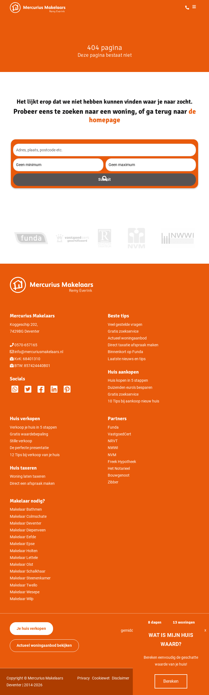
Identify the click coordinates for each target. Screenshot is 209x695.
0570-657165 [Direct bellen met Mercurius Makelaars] (25, 345)
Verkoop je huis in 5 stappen (33, 427)
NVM (112, 455)
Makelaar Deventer (25, 523)
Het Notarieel (119, 468)
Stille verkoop (21, 441)
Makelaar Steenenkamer (30, 578)
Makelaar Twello (23, 585)
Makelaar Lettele (24, 557)
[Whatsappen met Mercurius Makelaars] (15, 389)
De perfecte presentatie (29, 448)
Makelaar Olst (21, 564)
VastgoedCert (119, 434)
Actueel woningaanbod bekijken (44, 645)
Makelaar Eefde (23, 537)
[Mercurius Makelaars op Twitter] (28, 389)
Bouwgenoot (119, 475)
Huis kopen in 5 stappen (128, 380)
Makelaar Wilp (21, 599)
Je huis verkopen (31, 628)
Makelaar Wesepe (24, 592)
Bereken (171, 681)
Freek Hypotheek (122, 461)
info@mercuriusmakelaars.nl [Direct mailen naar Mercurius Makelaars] (38, 352)
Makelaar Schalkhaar (27, 571)
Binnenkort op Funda (125, 352)
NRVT (113, 441)
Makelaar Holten (24, 551)
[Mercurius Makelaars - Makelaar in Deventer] (50, 7)
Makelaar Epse (22, 543)
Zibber (113, 482)
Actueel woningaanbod (127, 338)
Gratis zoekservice (123, 331)
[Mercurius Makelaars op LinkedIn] (54, 389)
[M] (67, 389)
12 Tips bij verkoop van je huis (35, 455)
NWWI (113, 448)
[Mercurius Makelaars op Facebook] (41, 389)
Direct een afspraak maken (32, 483)
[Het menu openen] (194, 8)
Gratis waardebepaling (29, 434)
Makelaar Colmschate (28, 516)
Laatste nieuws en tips (127, 359)
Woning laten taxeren (27, 476)
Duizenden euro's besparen (130, 387)
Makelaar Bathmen (26, 509)
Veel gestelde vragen (125, 324)
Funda (113, 427)
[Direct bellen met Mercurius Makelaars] (188, 7)
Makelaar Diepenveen (28, 530)
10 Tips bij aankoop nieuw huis (133, 401)
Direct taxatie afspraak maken (133, 345)
